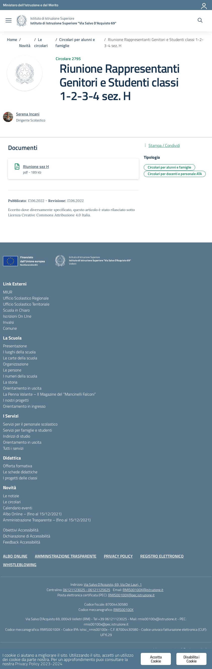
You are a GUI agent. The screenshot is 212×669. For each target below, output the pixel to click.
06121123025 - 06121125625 (86, 589)
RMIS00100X (123, 609)
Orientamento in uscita (22, 388)
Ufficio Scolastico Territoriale (26, 304)
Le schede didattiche (20, 472)
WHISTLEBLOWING (19, 565)
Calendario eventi (17, 508)
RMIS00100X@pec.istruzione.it (131, 595)
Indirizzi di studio (16, 436)
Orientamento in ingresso (24, 406)
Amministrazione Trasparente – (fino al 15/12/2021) (47, 520)
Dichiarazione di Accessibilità (26, 536)
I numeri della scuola (20, 376)
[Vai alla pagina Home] (12, 39)
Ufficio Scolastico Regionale (26, 298)
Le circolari (12, 502)
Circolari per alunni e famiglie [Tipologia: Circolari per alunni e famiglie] (169, 167)
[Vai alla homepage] (22, 20)
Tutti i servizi (13, 448)
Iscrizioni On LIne (17, 316)
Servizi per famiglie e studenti (27, 430)
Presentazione (15, 346)
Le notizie (11, 496)
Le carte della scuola (20, 358)
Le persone (12, 370)
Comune (10, 328)
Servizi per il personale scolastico (30, 424)
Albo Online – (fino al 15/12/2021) (32, 514)
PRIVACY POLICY (118, 556)
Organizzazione (15, 364)
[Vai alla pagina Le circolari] (41, 42)
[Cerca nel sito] (200, 21)
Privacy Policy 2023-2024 (38, 663)
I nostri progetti (16, 400)
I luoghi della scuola (19, 352)
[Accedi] (204, 5)
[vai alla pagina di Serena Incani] (27, 114)
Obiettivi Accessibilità (20, 530)
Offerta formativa (17, 466)
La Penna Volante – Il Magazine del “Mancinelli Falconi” (49, 394)
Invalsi (8, 322)
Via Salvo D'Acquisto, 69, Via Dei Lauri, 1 (113, 584)
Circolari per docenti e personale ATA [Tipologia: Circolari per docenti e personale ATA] (175, 173)
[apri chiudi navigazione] (9, 21)
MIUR (7, 292)
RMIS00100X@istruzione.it (143, 589)
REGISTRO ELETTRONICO (162, 556)
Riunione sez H (36, 166)
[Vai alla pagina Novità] (24, 46)
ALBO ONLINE (15, 556)
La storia (10, 382)
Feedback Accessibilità (21, 542)
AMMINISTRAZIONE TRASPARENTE (65, 556)
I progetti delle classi (20, 478)
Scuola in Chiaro (16, 310)
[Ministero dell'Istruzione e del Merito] (30, 5)
